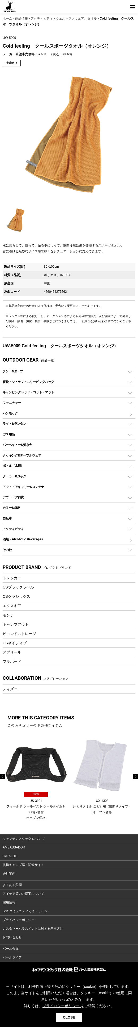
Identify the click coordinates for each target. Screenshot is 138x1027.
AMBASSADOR (14, 847)
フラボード (12, 661)
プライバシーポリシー (18, 920)
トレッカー (12, 578)
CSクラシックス (16, 596)
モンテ (8, 615)
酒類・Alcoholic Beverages (23, 539)
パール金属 (11, 949)
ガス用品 (9, 434)
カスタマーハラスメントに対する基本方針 (33, 928)
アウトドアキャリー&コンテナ (23, 487)
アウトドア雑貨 (13, 497)
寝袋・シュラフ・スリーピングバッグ (28, 382)
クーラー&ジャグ (14, 476)
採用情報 (9, 902)
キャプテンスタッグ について (24, 839)
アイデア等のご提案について (23, 894)
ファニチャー (12, 403)
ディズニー (12, 689)
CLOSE (69, 1017)
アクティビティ (13, 529)
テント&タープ (13, 371)
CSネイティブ (15, 643)
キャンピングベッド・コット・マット (28, 392)
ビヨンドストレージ (19, 634)
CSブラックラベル (18, 587)
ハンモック (10, 413)
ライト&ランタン (14, 424)
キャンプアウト (16, 624)
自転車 (7, 518)
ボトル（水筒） (13, 466)
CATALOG (10, 856)
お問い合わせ (12, 937)
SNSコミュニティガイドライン (25, 911)
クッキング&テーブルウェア (22, 455)
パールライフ (12, 957)
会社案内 (9, 873)
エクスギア (12, 606)
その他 (7, 550)
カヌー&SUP (11, 508)
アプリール (12, 652)
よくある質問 (12, 885)
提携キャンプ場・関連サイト (23, 865)
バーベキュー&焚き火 (17, 445)
